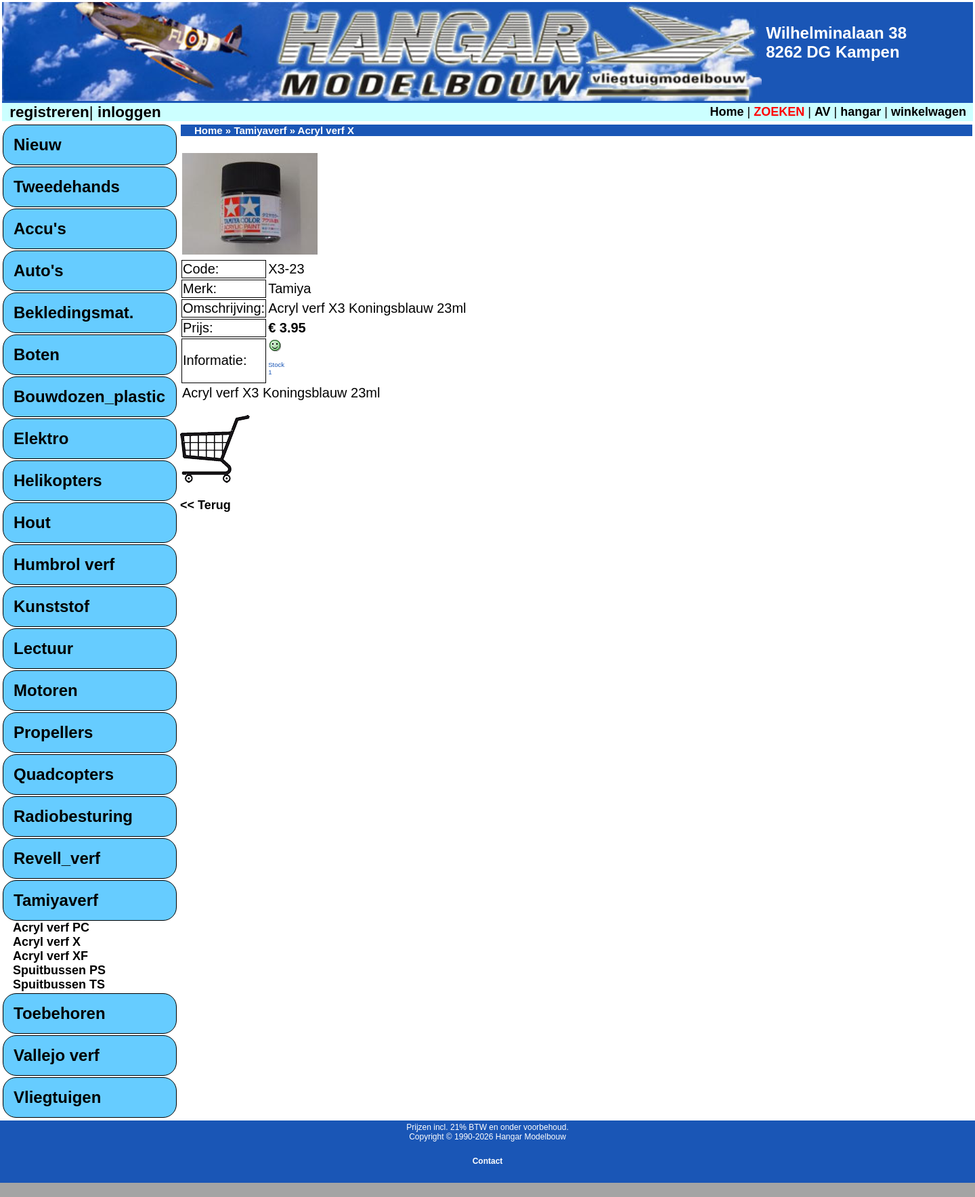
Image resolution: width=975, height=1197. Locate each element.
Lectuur (43, 648)
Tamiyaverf (56, 900)
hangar (860, 111)
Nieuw (38, 144)
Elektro (41, 438)
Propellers (53, 732)
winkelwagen (928, 111)
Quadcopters (64, 774)
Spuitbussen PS (59, 970)
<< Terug (205, 505)
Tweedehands (67, 186)
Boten (37, 354)
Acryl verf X (47, 942)
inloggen (127, 112)
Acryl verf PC (51, 927)
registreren (47, 112)
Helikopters (58, 480)
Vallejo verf (57, 1055)
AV (824, 111)
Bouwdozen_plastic (89, 396)
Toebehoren (60, 1013)
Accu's (40, 228)
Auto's (39, 270)
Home (726, 111)
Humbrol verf (64, 564)
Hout (32, 522)
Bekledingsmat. (73, 312)
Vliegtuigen (57, 1097)
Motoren (46, 690)
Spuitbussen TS (59, 984)
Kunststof (51, 606)
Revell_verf (57, 858)
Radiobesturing (73, 816)
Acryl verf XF (50, 956)
